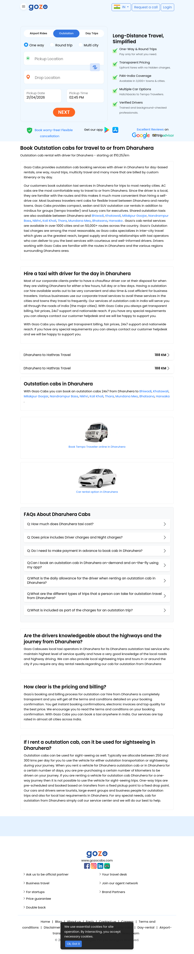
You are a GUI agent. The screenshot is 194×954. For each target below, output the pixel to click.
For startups (35, 892)
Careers (127, 921)
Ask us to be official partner (47, 874)
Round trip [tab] (61, 45)
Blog (58, 921)
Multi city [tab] (88, 45)
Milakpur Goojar (134, 215)
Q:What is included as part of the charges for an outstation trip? (80, 610)
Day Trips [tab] (92, 33)
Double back (36, 907)
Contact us (107, 921)
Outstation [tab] (66, 33)
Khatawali (113, 215)
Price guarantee (38, 898)
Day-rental (145, 927)
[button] (23, 7)
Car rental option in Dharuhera (97, 492)
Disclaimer (52, 927)
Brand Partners (113, 892)
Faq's (90, 921)
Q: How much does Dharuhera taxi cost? (60, 524)
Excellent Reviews (150, 129)
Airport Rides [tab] (38, 33)
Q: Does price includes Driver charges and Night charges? (75, 537)
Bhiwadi (98, 215)
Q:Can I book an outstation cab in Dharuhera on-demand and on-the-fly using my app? (93, 565)
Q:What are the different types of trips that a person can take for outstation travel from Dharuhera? (94, 596)
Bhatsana (99, 220)
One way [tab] (34, 45)
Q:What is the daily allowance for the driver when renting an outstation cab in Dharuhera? (91, 580)
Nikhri (37, 220)
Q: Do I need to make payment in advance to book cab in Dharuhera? (84, 550)
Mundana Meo (79, 220)
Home (45, 921)
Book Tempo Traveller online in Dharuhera (97, 447)
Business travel (37, 883)
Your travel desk (114, 874)
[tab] (37, 45)
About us (74, 921)
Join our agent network (120, 883)
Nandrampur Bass (64, 396)
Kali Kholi (49, 220)
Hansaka (116, 220)
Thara (62, 220)
